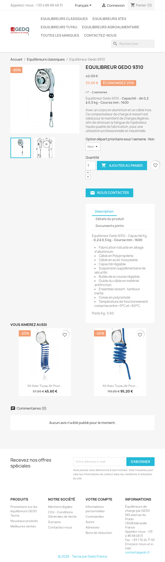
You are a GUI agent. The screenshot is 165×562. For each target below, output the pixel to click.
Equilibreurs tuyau (59, 27)
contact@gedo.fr (137, 552)
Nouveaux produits (24, 521)
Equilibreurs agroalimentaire (110, 27)
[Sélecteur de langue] (84, 5)
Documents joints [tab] (110, 226)
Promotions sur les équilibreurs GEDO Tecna (23, 511)
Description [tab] (104, 211)
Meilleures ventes (23, 526)
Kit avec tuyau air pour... (45, 386)
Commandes (95, 516)
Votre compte (99, 499)
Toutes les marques (60, 35)
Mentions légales (60, 507)
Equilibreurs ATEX (109, 18)
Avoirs (90, 522)
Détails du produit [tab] (110, 219)
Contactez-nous (100, 35)
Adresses (92, 527)
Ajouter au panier (122, 165)
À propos (54, 522)
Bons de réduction (99, 533)
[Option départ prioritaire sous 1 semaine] (93, 147)
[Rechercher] (133, 44)
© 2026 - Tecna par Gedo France (82, 556)
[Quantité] (91, 165)
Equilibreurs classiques (64, 18)
